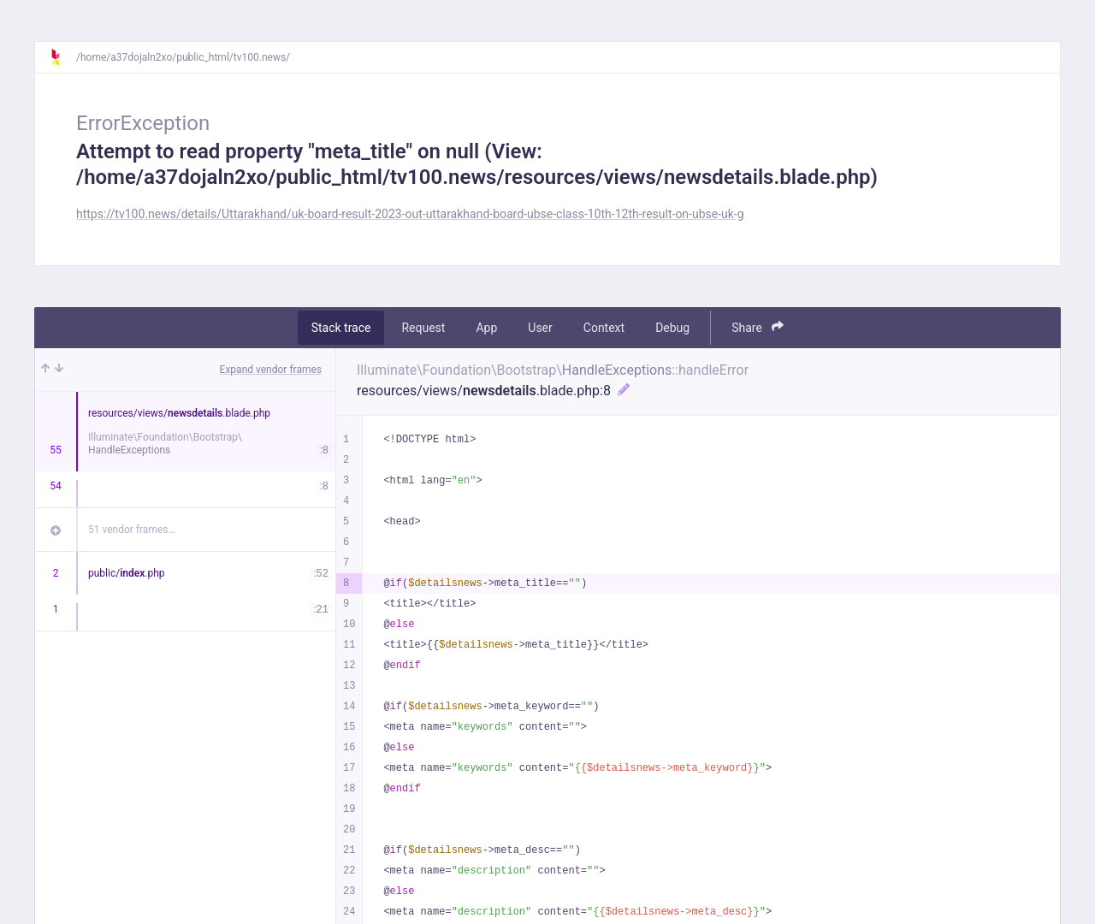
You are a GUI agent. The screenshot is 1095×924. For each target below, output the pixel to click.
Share (757, 327)
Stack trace (341, 328)
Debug (672, 328)
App (486, 328)
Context (603, 328)
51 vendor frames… (131, 530)
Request (423, 328)
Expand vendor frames (271, 370)
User (540, 328)
